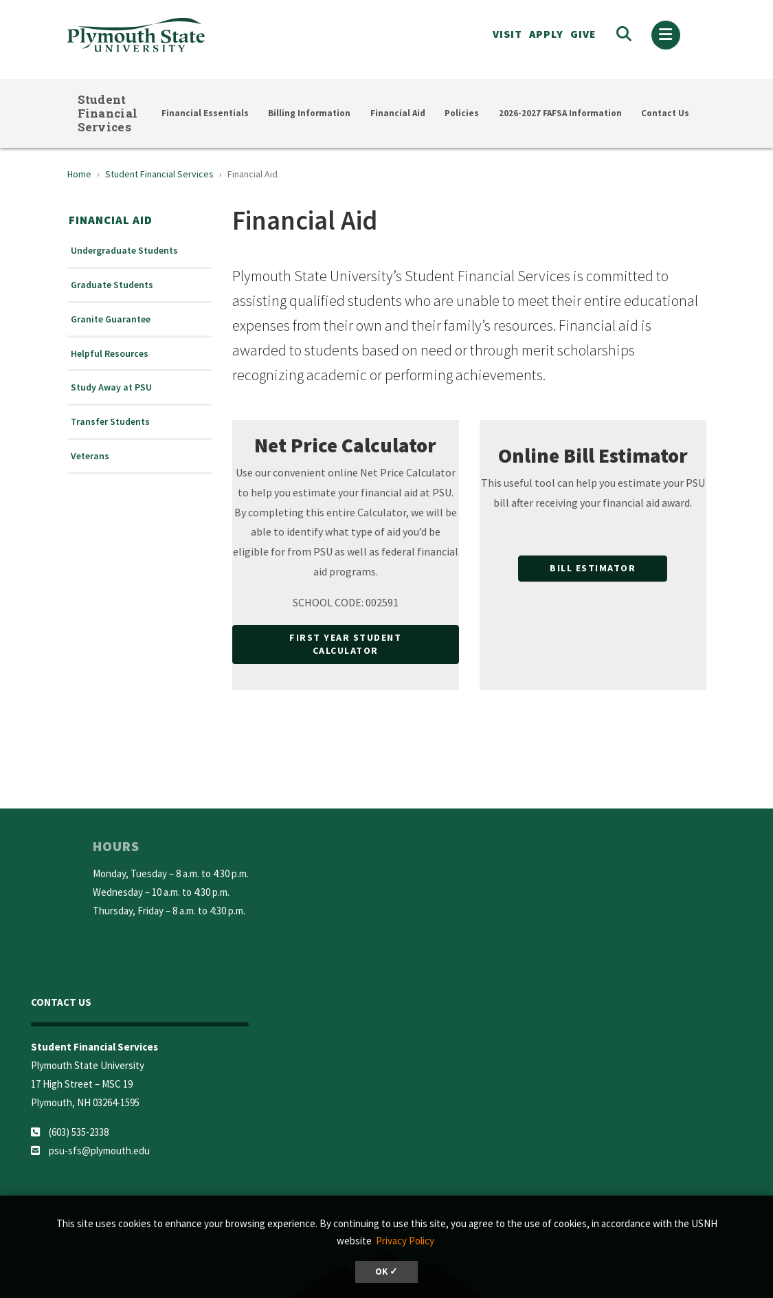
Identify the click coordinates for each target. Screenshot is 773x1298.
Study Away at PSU (111, 387)
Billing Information (309, 113)
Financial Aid (397, 113)
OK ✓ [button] (386, 1271)
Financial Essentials (205, 113)
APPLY (546, 34)
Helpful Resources (109, 354)
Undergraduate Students (124, 250)
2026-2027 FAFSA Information (560, 113)
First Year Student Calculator (345, 644)
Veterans (90, 456)
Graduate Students (112, 285)
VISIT (507, 34)
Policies (462, 113)
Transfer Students (110, 422)
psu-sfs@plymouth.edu (99, 1150)
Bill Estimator (593, 568)
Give (583, 34)
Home (79, 174)
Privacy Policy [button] (405, 1240)
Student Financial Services (108, 113)
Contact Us (665, 113)
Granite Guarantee (110, 319)
